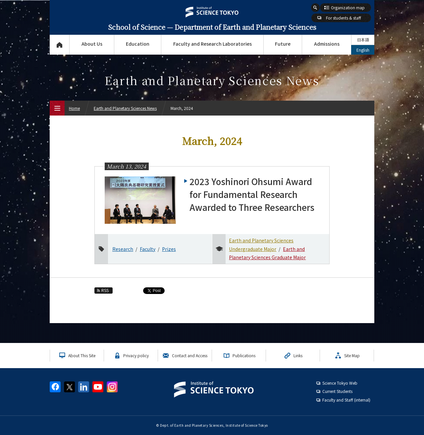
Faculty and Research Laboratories (212, 43)
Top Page (59, 45)
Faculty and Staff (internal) (346, 400)
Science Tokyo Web (339, 383)
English (362, 50)
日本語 (363, 39)
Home (74, 108)
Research (122, 249)
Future (283, 43)
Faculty (147, 249)
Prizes (169, 249)
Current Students (337, 391)
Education (137, 43)
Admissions (327, 43)
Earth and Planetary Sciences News (125, 108)
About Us (91, 43)
